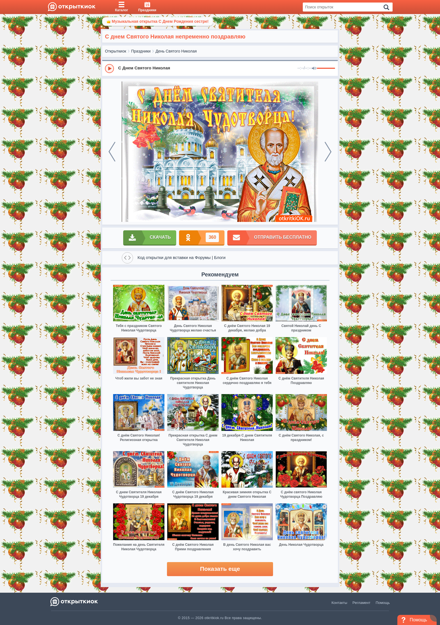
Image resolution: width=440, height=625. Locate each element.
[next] (328, 151)
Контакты (339, 603)
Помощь (383, 603)
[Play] (109, 68)
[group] (220, 68)
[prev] (112, 151)
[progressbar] (326, 69)
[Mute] (314, 68)
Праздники (140, 51)
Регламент (361, 603)
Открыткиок (115, 51)
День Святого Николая (176, 51)
